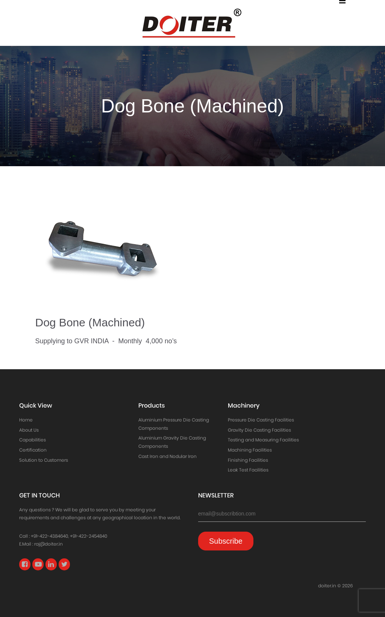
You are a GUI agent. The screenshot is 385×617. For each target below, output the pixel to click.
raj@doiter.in (48, 544)
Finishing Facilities (248, 460)
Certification (33, 450)
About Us (29, 430)
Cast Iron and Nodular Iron (167, 456)
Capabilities (32, 440)
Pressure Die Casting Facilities (261, 420)
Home (26, 420)
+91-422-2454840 (88, 536)
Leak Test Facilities (248, 470)
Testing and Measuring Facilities (263, 440)
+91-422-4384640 (49, 536)
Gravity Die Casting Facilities (259, 430)
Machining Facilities (250, 450)
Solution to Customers (43, 460)
